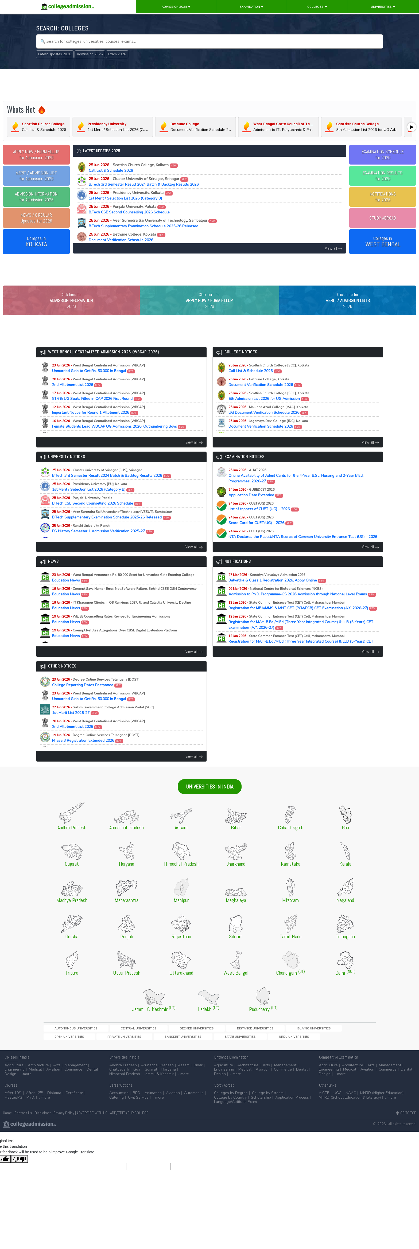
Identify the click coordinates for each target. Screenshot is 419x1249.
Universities (383, 7)
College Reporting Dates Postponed (95, 692)
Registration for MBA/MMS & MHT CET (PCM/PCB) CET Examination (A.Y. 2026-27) (302, 615)
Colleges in (36, 241)
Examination (252, 7)
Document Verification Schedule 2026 (127, 237)
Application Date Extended (256, 502)
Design (10, 1085)
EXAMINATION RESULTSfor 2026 (382, 176)
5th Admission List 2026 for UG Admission (268, 406)
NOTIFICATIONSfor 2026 (383, 197)
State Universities (60, 1047)
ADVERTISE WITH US (92, 1124)
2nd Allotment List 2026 (98, 392)
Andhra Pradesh (123, 1076)
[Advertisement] (209, 85)
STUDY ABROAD (382, 218)
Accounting (119, 1104)
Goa (136, 1081)
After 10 (13, 1104)
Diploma (54, 1104)
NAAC (351, 1104)
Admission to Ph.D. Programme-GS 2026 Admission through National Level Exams (302, 601)
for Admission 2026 (36, 155)
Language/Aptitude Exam (235, 1113)
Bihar (198, 1076)
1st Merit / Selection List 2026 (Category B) (131, 195)
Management (76, 1076)
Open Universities (266, 1038)
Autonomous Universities (66, 1038)
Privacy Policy (63, 1124)
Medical (35, 1081)
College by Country (230, 1108)
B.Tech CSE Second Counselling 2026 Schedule (129, 209)
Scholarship (261, 1108)
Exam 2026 (117, 54)
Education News (123, 588)
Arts (56, 1076)
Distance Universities (190, 1038)
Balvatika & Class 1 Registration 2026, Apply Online (277, 588)
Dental (92, 1081)
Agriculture (14, 1076)
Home (7, 1124)
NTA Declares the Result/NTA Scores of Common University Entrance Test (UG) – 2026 (302, 547)
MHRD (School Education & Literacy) (350, 1108)
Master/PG (13, 1108)
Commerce (73, 1081)
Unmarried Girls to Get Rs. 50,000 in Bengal (98, 378)
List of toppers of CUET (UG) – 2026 (263, 516)
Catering (116, 1108)
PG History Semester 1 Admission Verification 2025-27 (103, 538)
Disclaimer (43, 1124)
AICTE (324, 1104)
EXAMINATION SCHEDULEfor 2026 (383, 155)
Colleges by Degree (231, 1104)
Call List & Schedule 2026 (133, 167)
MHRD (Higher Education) (382, 1104)
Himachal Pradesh (124, 1085)
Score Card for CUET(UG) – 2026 (261, 530)
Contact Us (23, 1124)
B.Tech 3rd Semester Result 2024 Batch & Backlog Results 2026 (144, 181)
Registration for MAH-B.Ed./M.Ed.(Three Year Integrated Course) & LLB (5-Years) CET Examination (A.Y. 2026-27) (300, 632)
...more (26, 1085)
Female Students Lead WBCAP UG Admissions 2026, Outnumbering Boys (119, 434)
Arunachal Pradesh (157, 1076)
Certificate (74, 1104)
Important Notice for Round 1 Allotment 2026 (98, 420)
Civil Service (138, 1108)
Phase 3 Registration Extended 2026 (95, 748)
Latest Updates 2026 (54, 54)
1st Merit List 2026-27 (103, 720)
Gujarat (151, 1081)
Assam (183, 1076)
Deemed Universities (149, 1038)
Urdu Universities (95, 1047)
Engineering (15, 1081)
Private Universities (302, 1038)
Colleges (317, 7)
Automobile (194, 1104)
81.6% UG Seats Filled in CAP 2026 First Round (98, 406)
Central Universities (110, 1038)
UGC (337, 1104)
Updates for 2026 (36, 218)
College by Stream (268, 1104)
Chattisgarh (119, 1081)
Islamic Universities (230, 1038)
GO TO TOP (406, 1124)
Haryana (168, 1081)
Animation (153, 1104)
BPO (136, 1104)
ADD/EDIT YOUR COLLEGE (129, 1124)
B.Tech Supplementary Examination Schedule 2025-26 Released (153, 223)
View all (333, 248)
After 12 (34, 1104)
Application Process (292, 1108)
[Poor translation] (19, 1170)
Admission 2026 (176, 7)
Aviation (53, 1081)
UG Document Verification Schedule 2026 (268, 420)
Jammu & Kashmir (159, 1085)
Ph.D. (30, 1108)
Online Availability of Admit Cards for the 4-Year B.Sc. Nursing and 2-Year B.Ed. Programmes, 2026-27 (295, 486)
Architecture (38, 1076)
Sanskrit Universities (342, 1038)
